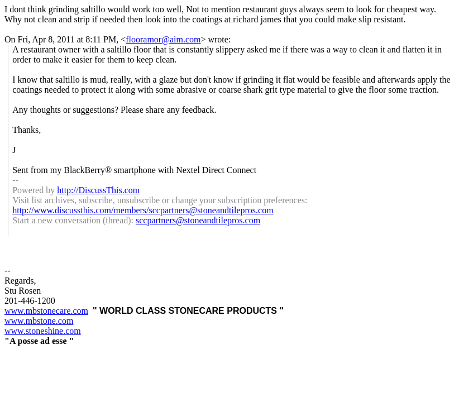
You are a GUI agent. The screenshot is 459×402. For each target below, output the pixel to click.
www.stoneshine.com (42, 331)
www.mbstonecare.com (46, 310)
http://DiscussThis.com (98, 190)
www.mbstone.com (38, 321)
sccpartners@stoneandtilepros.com (198, 220)
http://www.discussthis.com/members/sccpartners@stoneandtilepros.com (142, 210)
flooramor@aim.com (163, 39)
